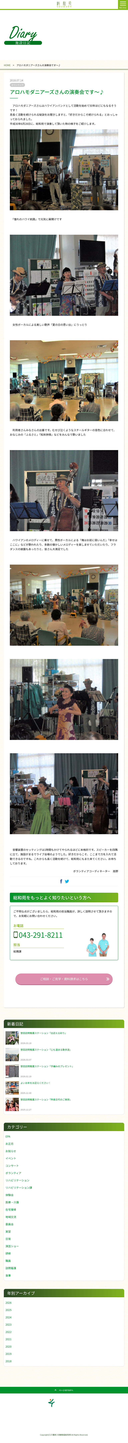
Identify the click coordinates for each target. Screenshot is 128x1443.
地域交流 (11, 1222)
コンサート (12, 1171)
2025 (9, 1315)
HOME (7, 65)
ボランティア (13, 1178)
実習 (8, 1236)
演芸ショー (12, 1251)
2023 (9, 1329)
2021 (9, 1344)
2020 (9, 1351)
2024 (9, 1322)
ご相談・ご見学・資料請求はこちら (64, 984)
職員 (8, 1266)
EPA (8, 1141)
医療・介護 (12, 1207)
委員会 (10, 1229)
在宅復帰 (11, 1214)
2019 (9, 1359)
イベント (11, 1163)
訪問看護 (11, 1273)
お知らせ (11, 1156)
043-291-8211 (41, 940)
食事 (8, 1280)
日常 (8, 1244)
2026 (9, 1308)
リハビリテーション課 (19, 1193)
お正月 (10, 1149)
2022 (9, 1337)
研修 (8, 1258)
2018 (9, 1366)
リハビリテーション (18, 1185)
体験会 (10, 1200)
